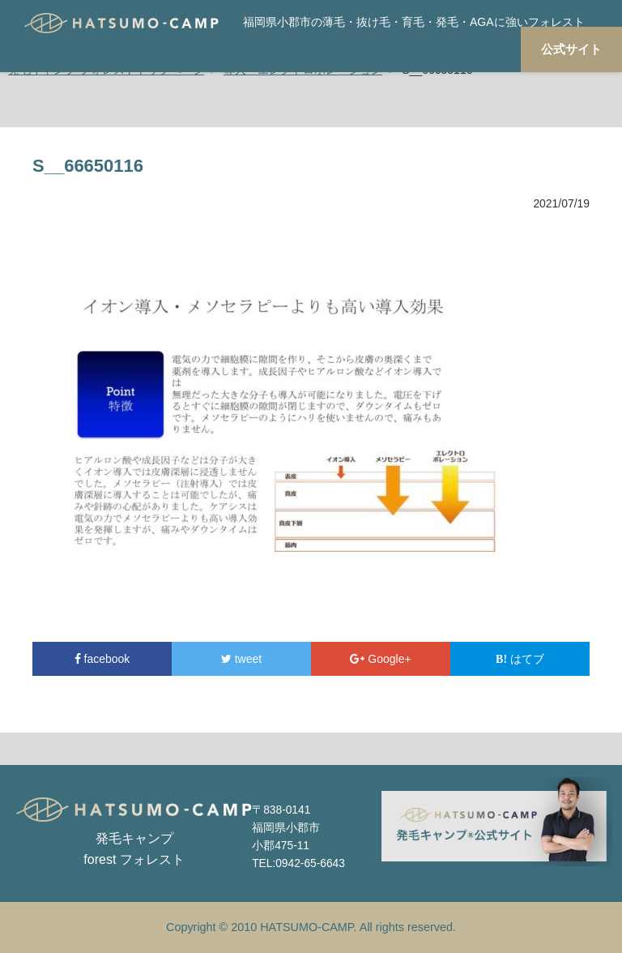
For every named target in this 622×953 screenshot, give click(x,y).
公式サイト (571, 49)
